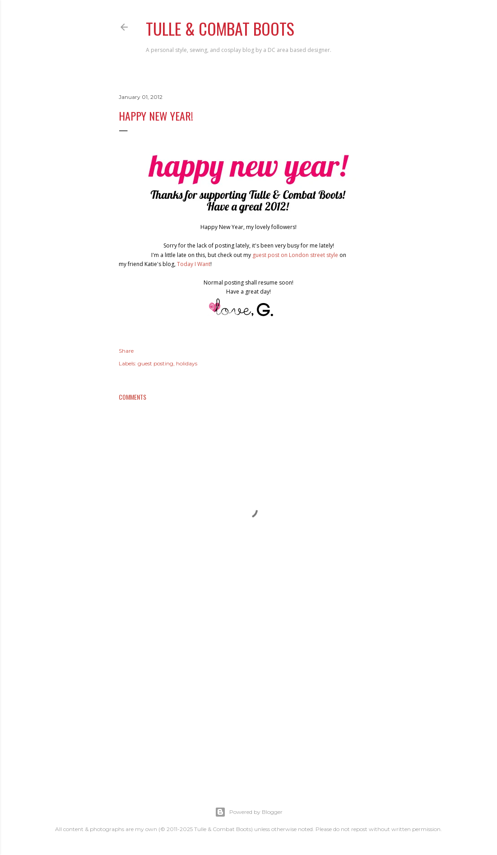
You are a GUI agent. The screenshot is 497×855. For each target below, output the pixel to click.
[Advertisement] (249, 698)
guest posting (155, 363)
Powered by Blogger (249, 812)
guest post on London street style (295, 255)
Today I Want (193, 264)
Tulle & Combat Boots (220, 28)
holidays (186, 363)
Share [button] (126, 350)
